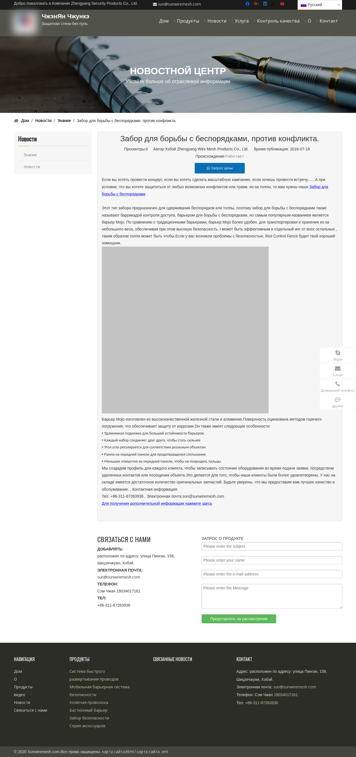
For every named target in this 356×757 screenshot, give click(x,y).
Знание (30, 154)
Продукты (23, 686)
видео (19, 694)
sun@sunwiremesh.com (118, 577)
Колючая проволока (89, 702)
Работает (234, 156)
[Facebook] (248, 4)
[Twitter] (274, 4)
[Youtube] (282, 4)
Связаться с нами (30, 710)
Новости (32, 166)
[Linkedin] (265, 4)
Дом (18, 671)
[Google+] (256, 4)
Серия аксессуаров (87, 725)
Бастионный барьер (88, 710)
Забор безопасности (89, 718)
